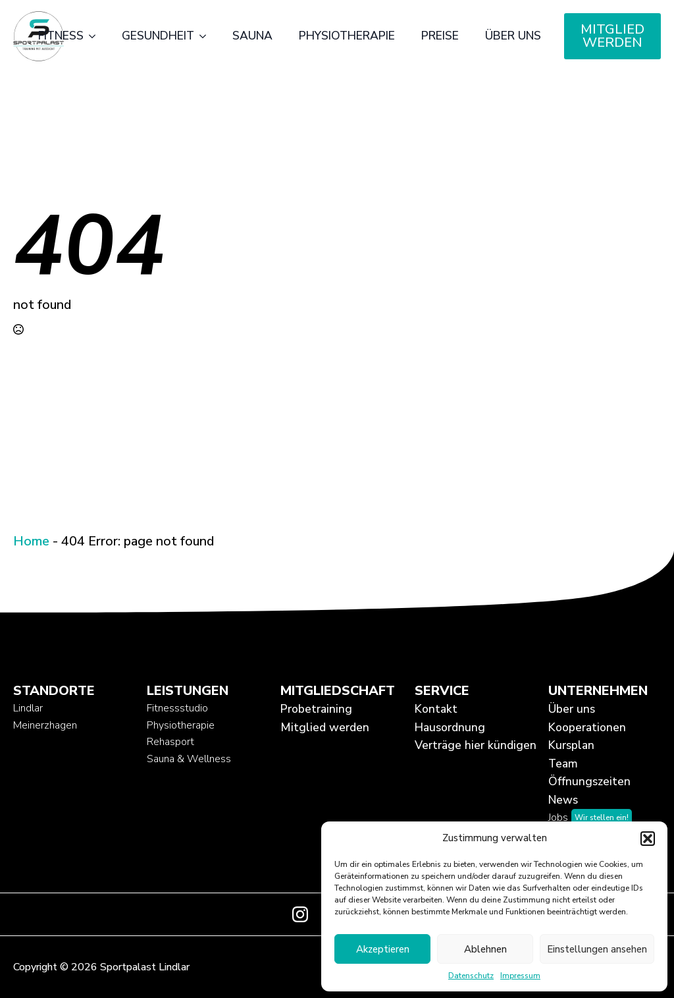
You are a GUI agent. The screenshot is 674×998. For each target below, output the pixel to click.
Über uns (513, 35)
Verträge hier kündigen (471, 745)
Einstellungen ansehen (597, 949)
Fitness (61, 35)
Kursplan (571, 745)
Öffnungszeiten (589, 781)
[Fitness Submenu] (96, 36)
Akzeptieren (382, 949)
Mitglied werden (324, 727)
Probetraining (316, 709)
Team (563, 763)
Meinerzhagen (45, 725)
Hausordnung (450, 727)
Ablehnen (485, 949)
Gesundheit (158, 35)
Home (31, 541)
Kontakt (436, 709)
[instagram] (300, 914)
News (563, 800)
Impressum (520, 975)
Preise (440, 35)
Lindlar (28, 708)
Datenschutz (471, 975)
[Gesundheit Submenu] (206, 36)
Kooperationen (587, 727)
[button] (647, 838)
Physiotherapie (347, 35)
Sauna (252, 35)
